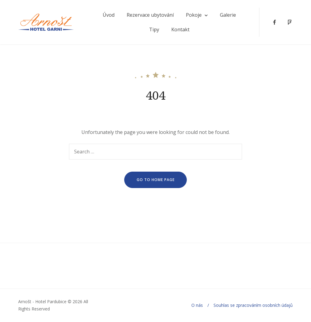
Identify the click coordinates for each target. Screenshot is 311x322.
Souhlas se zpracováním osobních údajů (253, 305)
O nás (197, 305)
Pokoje (194, 15)
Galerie (228, 15)
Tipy (154, 29)
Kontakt (180, 29)
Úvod (108, 15)
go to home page (156, 179)
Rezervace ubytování (150, 15)
